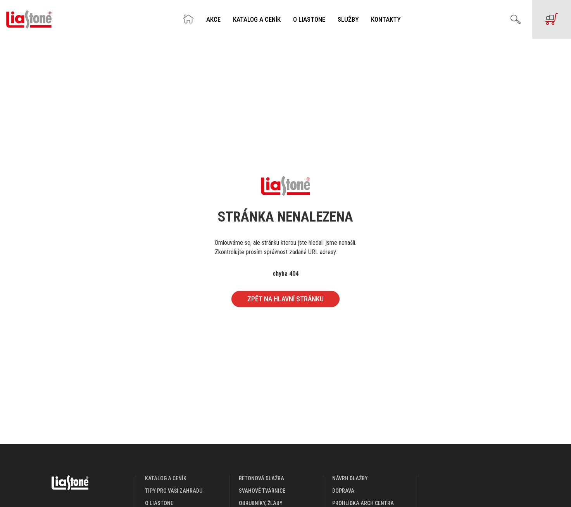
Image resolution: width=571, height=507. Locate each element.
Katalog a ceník (257, 19)
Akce (213, 19)
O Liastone (309, 19)
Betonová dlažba (261, 478)
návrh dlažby (350, 478)
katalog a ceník (165, 478)
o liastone (159, 503)
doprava (343, 491)
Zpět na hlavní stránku (285, 299)
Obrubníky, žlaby (261, 503)
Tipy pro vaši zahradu (173, 491)
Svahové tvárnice (262, 491)
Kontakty (385, 19)
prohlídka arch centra (363, 503)
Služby (348, 19)
